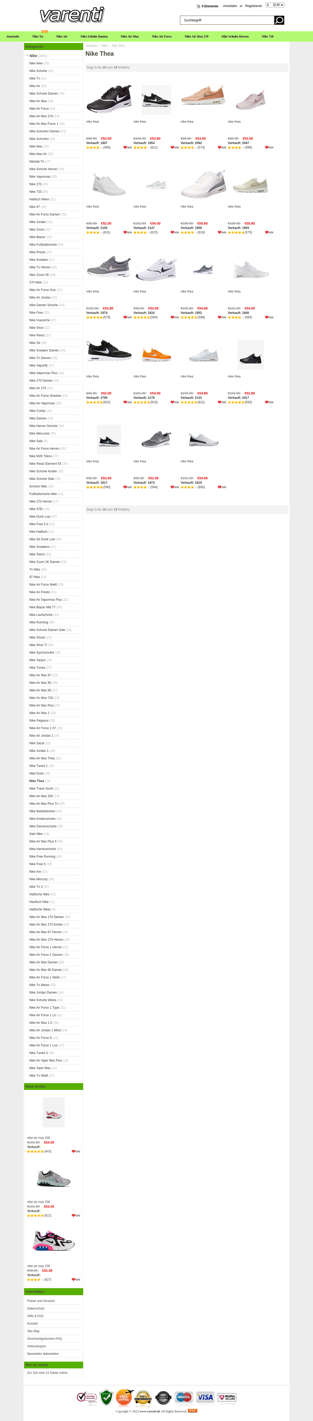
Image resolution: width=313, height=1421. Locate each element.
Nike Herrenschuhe (42, 849)
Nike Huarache (39, 320)
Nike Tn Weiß (38, 1075)
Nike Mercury (38, 879)
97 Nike (34, 577)
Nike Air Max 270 (196, 36)
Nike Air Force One (42, 290)
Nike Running (38, 622)
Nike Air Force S (40, 1038)
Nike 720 (267, 36)
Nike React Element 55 (45, 464)
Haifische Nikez (40, 909)
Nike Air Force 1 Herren (45, 947)
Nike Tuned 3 (38, 1053)
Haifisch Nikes (39, 199)
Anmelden (230, 6)
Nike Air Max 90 (40, 683)
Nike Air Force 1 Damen (45, 955)
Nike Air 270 (37, 388)
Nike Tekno (37, 554)
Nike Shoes (37, 637)
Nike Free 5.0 (38, 524)
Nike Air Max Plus (41, 705)
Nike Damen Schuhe (43, 305)
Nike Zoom (36, 229)
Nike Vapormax (39, 176)
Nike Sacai (36, 743)
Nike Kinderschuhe (42, 819)
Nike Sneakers (39, 547)
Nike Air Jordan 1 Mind (45, 1030)
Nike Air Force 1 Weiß (44, 977)
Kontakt (32, 1323)
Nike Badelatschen (42, 811)
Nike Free (36, 312)
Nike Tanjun (37, 660)
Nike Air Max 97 (40, 675)
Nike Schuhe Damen (94, 36)
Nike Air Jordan (39, 297)
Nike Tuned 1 (38, 766)
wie (78, 1151)
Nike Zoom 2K (39, 275)
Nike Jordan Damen (43, 992)
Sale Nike (36, 834)
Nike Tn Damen (40, 358)
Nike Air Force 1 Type (44, 1007)
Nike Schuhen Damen (44, 131)
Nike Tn (37, 36)
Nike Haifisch (38, 531)
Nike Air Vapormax (42, 403)
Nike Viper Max (39, 1068)
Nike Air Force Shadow (45, 396)
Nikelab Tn (36, 161)
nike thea (92, 121)
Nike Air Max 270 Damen (46, 917)
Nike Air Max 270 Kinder (46, 924)
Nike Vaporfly (38, 365)
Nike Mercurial (39, 433)
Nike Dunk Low (39, 516)
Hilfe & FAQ (35, 1316)
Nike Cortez (37, 411)
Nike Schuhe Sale (41, 479)
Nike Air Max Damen (43, 962)
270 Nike (35, 282)
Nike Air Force (162, 36)
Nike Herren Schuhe (43, 426)
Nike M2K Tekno (40, 456)
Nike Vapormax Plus (43, 373)
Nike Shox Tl (38, 645)
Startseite (13, 36)
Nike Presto (37, 252)
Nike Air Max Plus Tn (43, 803)
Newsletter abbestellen (43, 1354)
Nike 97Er (36, 509)
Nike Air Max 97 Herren (45, 932)
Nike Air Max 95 (40, 690)
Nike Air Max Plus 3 (42, 841)
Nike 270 (35, 184)
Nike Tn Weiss (39, 985)
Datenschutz (36, 1308)
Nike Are (35, 871)
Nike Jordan (37, 222)
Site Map (33, 1331)
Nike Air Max (130, 36)
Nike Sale (36, 441)
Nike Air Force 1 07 (42, 728)
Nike (104, 45)
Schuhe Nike (38, 486)
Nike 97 (34, 207)
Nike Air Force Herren (44, 448)
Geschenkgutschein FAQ (44, 1339)
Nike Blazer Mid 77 (42, 607)
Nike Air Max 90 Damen (45, 970)
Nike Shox (36, 328)
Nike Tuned (37, 667)
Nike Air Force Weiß (43, 584)
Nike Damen (37, 418)
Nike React (37, 335)
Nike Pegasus (39, 720)
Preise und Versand (41, 1301)
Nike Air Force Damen (44, 214)
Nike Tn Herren (39, 267)
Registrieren (253, 6)
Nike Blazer (37, 237)
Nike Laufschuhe (40, 615)
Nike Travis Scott (41, 788)
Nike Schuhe (38, 71)
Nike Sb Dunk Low (42, 539)
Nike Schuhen (39, 139)
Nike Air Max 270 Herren (46, 939)
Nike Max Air (38, 154)
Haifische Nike (39, 894)
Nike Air (62, 36)
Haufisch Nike (39, 902)
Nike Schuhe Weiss (42, 1000)
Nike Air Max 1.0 (40, 1023)
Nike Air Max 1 (39, 713)
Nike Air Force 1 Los (43, 1045)
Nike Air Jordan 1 (41, 735)
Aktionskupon (36, 1346)
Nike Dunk (36, 773)
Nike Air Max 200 (41, 796)
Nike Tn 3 (36, 887)
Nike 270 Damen (40, 380)
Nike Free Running (42, 856)
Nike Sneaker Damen (44, 350)
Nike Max (35, 146)
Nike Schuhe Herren (235, 36)
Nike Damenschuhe (43, 826)
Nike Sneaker (38, 260)
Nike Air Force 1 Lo (42, 1015)
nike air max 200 (53, 1116)
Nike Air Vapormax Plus (45, 599)
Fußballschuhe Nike (43, 494)
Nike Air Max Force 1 (43, 124)
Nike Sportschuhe (41, 652)
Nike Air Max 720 (41, 698)
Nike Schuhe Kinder (43, 471)
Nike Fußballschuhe (43, 244)
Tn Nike (34, 569)
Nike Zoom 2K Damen (44, 562)
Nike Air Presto (39, 592)
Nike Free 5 (37, 864)
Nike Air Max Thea (42, 758)
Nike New (36, 63)
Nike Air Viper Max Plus (45, 1060)
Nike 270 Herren (40, 501)
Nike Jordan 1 (39, 751)
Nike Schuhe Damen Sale (47, 630)
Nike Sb (34, 343)
